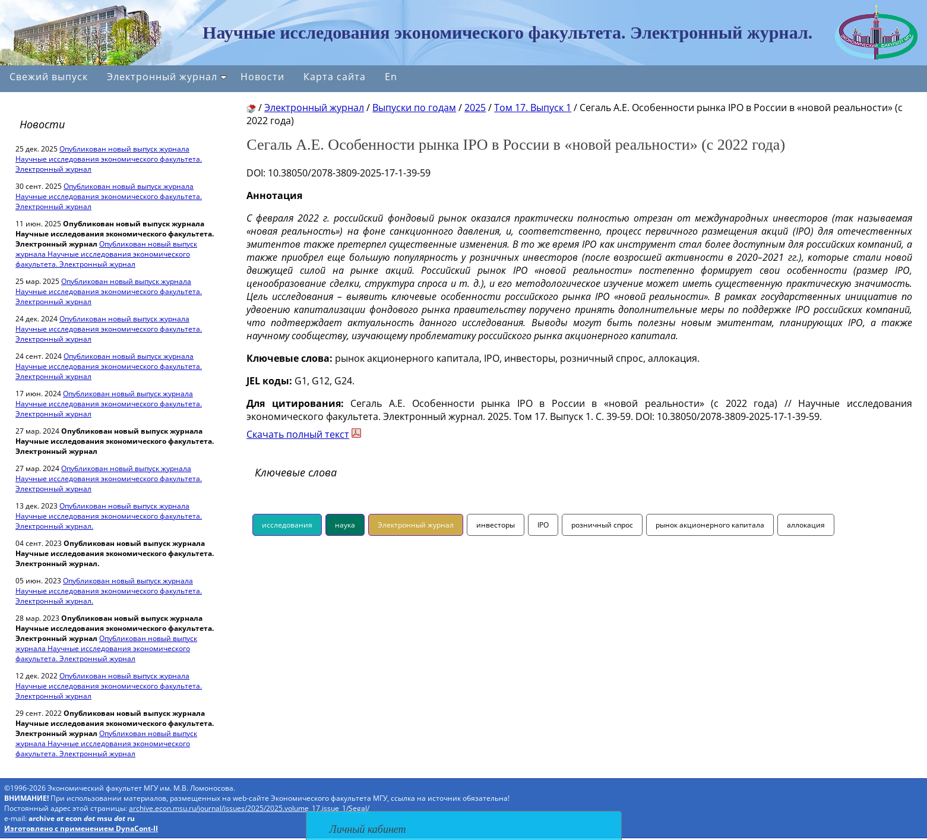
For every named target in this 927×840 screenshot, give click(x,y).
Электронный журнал (167, 76)
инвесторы (495, 525)
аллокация (806, 525)
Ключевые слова (296, 472)
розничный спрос (602, 525)
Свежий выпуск (49, 76)
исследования (287, 525)
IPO (543, 525)
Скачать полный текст (297, 434)
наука (345, 525)
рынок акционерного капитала (710, 525)
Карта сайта (334, 76)
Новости (262, 76)
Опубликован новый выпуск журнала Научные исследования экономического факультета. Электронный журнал (108, 159)
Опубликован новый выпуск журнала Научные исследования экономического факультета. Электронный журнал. (108, 516)
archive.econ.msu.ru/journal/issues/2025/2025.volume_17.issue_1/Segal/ (249, 808)
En (391, 76)
